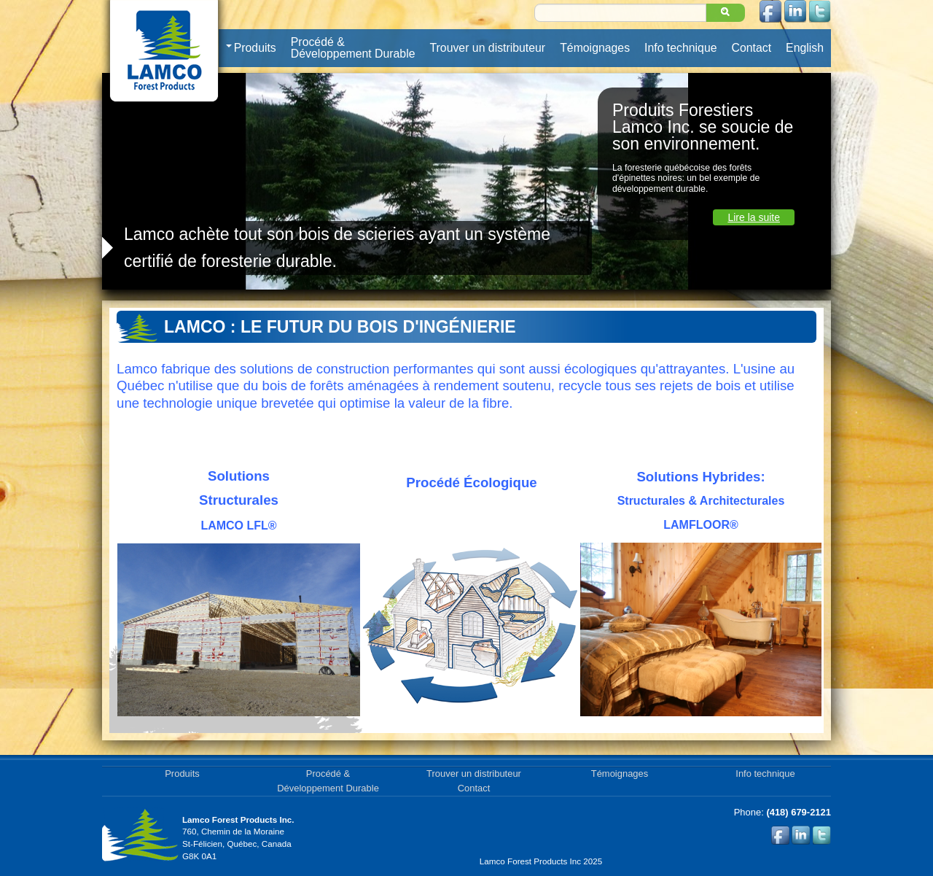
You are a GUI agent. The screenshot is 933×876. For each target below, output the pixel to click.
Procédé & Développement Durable (353, 48)
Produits (251, 48)
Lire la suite (753, 217)
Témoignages (595, 48)
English (805, 48)
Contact (752, 48)
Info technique (680, 48)
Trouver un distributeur (488, 48)
